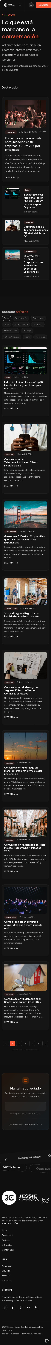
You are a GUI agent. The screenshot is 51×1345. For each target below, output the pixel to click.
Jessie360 (6, 1275)
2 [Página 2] (19, 1043)
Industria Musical (10, 331)
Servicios (6, 1270)
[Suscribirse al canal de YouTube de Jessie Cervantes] (28, 1307)
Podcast (6, 1240)
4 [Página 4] (32, 1043)
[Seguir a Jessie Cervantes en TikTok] (20, 1307)
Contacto (6, 1280)
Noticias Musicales (11, 337)
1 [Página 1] (12, 1043)
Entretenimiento (21, 324)
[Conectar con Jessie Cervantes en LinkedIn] (36, 1307)
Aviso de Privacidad (10, 1333)
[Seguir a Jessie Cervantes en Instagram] (4, 1307)
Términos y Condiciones (33, 1333)
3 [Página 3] (25, 1043)
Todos (6, 318)
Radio (27, 337)
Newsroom (7, 1266)
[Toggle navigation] (19, 4)
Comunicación (21, 318)
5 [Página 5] (38, 1043)
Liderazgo (27, 331)
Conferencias (38, 318)
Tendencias (40, 337)
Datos (6, 324)
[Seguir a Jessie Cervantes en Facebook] (12, 1307)
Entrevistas (37, 324)
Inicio (4, 1230)
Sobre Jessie (7, 1235)
